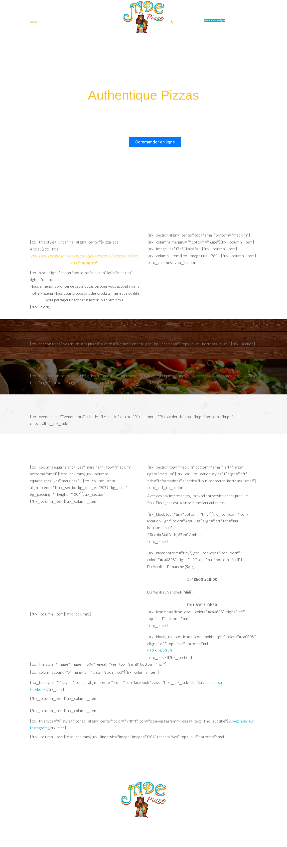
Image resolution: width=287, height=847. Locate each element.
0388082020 (182, 21)
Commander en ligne (214, 20)
